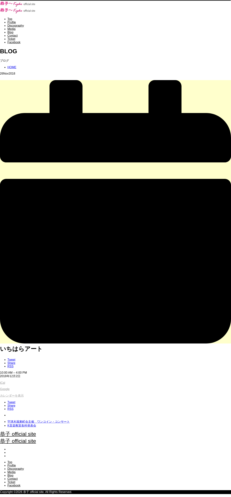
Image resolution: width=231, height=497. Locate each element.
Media (11, 29)
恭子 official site (18, 434)
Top (9, 19)
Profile (11, 22)
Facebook (13, 42)
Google (5, 389)
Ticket (11, 39)
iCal (2, 382)
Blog (10, 32)
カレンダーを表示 (12, 395)
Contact (12, 35)
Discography (15, 25)
